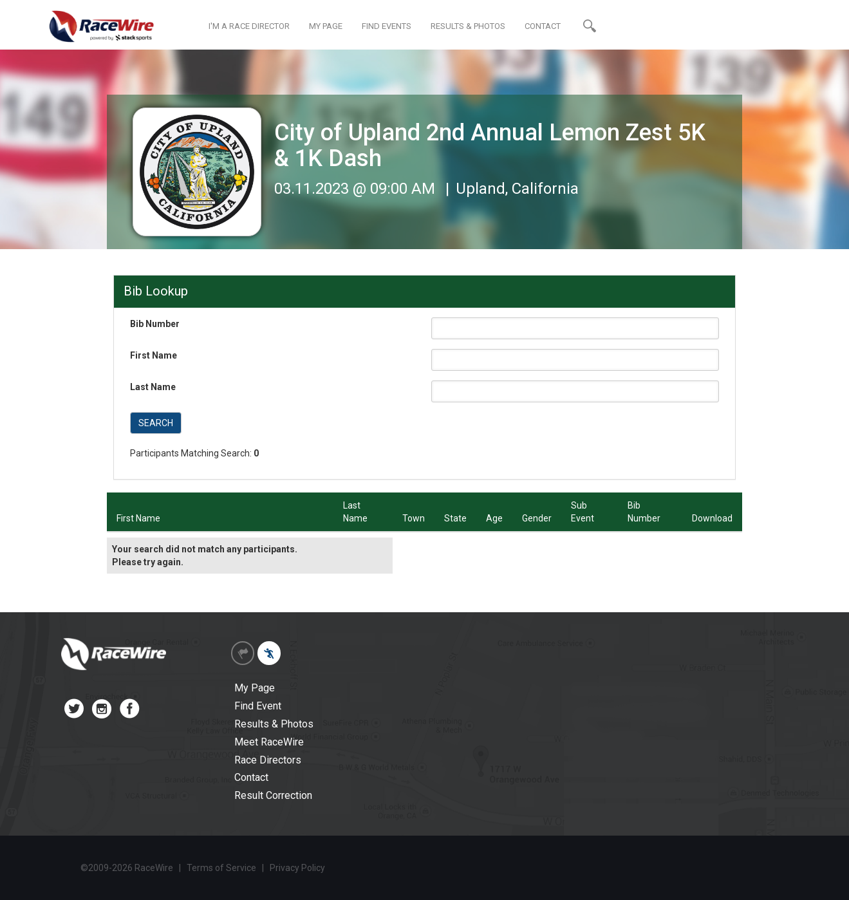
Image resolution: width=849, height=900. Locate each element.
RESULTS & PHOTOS (468, 26)
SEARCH (155, 423)
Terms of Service (221, 868)
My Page (254, 688)
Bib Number (155, 324)
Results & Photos (273, 724)
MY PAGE (325, 26)
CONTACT (543, 26)
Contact (251, 777)
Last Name (153, 387)
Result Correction (273, 795)
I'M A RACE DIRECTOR (249, 26)
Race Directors (267, 760)
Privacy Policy (297, 868)
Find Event (257, 706)
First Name (153, 355)
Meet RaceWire (269, 742)
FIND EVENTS (386, 26)
